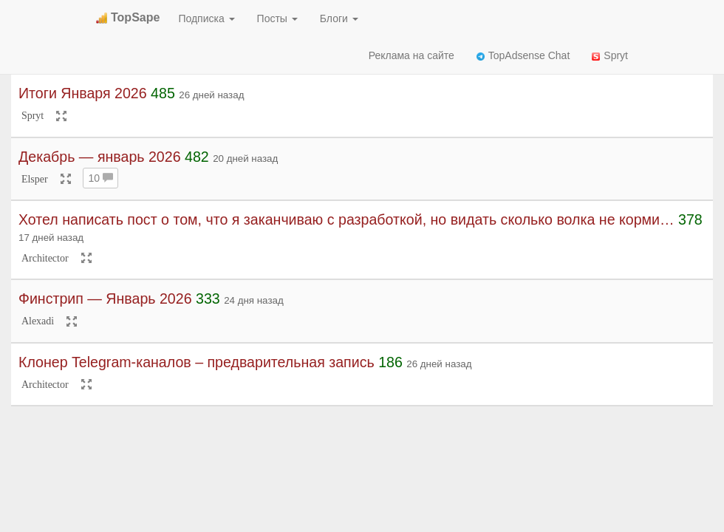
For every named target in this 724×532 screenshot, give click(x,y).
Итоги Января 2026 (82, 93)
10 (100, 178)
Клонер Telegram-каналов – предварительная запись (196, 362)
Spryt (610, 55)
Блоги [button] (339, 18)
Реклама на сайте (411, 55)
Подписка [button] (206, 18)
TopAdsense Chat (523, 55)
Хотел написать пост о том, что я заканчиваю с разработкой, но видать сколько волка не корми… (346, 219)
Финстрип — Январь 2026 (105, 298)
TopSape (128, 17)
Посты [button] (277, 18)
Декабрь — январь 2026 (99, 157)
